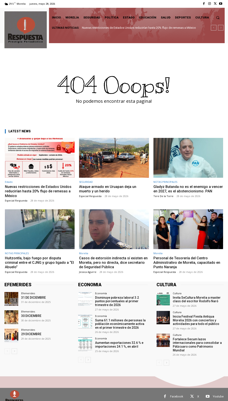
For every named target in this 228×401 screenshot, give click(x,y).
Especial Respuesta (16, 200)
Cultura (177, 293)
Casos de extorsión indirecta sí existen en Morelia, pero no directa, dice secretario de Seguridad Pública (112, 262)
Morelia (83, 253)
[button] (218, 17)
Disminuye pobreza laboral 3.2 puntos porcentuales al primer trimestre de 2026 (120, 301)
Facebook (176, 392)
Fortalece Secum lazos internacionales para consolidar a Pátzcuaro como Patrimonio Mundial (197, 341)
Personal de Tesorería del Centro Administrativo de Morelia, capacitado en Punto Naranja (188, 262)
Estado (9, 182)
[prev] (213, 27)
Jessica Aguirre (87, 272)
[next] (221, 27)
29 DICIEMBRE (30, 334)
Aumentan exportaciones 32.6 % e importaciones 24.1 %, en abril (117, 343)
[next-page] (14, 351)
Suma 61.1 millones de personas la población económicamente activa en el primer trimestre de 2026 (120, 323)
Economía (101, 293)
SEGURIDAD (86, 182)
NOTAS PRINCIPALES (165, 182)
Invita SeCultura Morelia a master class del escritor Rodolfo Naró (194, 299)
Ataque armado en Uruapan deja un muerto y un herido (108, 188)
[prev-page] (7, 351)
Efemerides (28, 293)
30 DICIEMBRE (30, 315)
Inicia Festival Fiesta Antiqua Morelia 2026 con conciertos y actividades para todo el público (197, 319)
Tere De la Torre (163, 200)
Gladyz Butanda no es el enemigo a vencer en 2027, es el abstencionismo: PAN (186, 191)
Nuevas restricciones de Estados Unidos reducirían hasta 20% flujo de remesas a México (139, 27)
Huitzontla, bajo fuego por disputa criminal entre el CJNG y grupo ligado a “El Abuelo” (38, 262)
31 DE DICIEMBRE (32, 297)
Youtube (218, 392)
